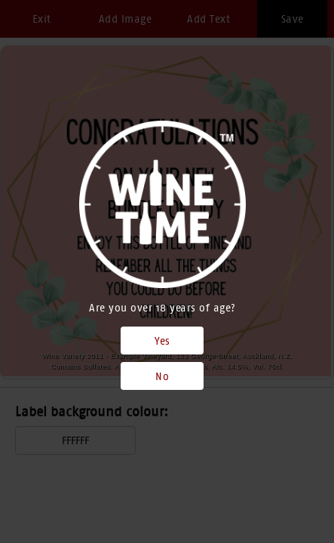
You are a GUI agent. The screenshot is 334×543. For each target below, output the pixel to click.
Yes (162, 341)
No (162, 376)
